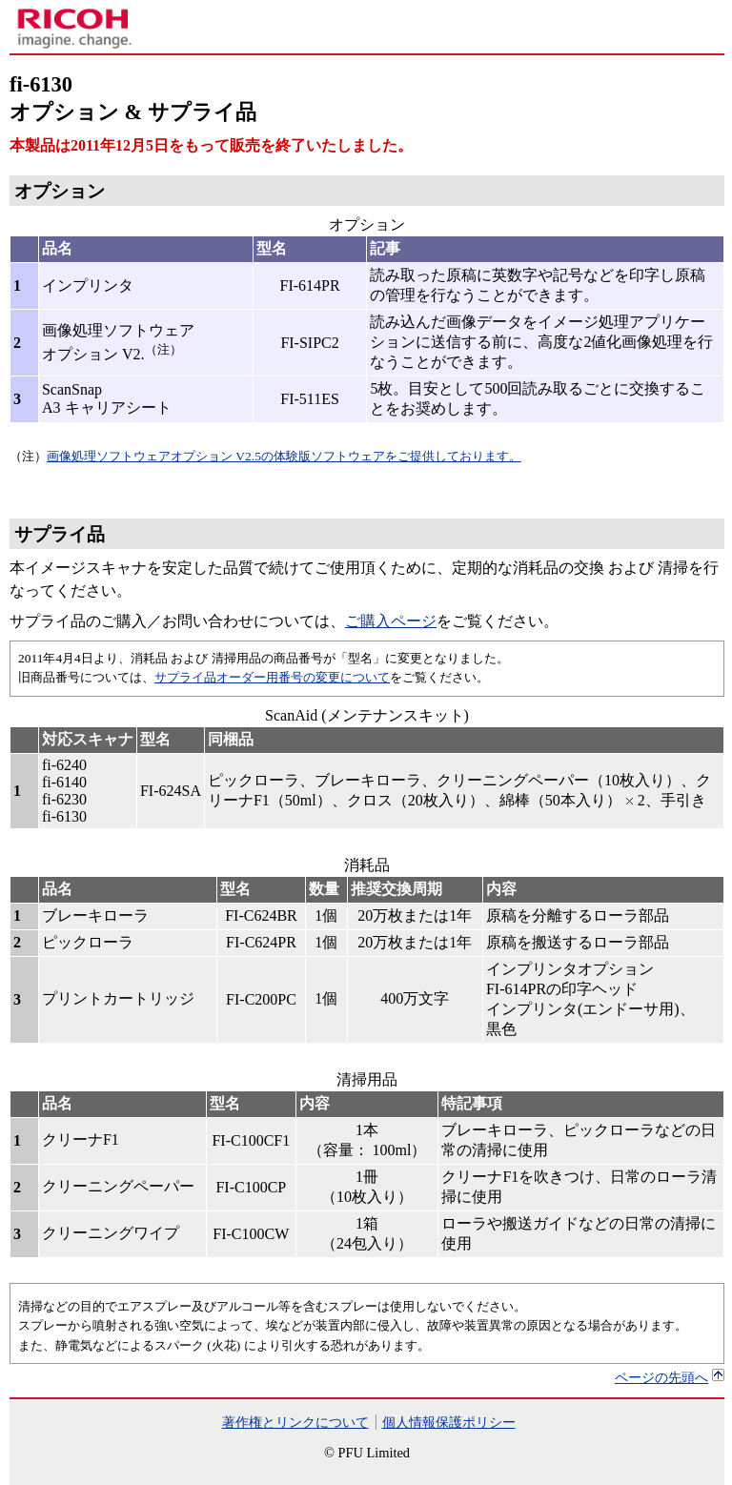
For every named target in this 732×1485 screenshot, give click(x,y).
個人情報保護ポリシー (449, 1422)
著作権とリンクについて (295, 1422)
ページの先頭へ (661, 1377)
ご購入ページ (391, 621)
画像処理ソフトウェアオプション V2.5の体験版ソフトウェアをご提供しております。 (284, 456)
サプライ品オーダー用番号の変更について (272, 677)
